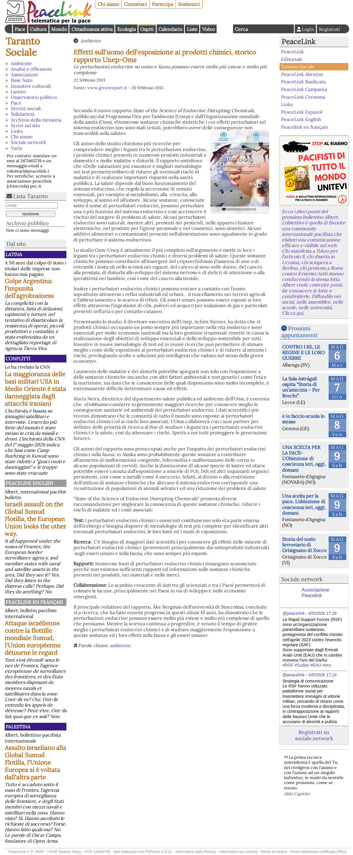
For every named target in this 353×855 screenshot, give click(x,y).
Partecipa (162, 4)
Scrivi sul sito (25, 125)
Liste (192, 29)
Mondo (59, 29)
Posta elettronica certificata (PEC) (318, 851)
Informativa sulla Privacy (195, 851)
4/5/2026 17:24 (322, 674)
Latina (14, 254)
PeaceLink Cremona (303, 97)
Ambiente (21, 63)
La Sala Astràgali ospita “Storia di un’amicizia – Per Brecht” (301, 387)
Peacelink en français (34, 602)
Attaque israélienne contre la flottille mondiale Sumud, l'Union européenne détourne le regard (33, 638)
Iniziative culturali (31, 86)
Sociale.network (28, 142)
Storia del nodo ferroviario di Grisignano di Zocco (304, 544)
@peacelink (293, 613)
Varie (16, 148)
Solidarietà (22, 114)
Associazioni (24, 74)
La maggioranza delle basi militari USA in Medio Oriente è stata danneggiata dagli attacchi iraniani (35, 388)
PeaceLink (298, 41)
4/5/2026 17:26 (322, 613)
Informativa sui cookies (239, 851)
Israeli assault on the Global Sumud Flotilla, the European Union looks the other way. (35, 519)
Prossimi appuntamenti (299, 332)
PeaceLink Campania (304, 89)
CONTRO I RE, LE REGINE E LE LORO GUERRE (303, 352)
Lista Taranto (30, 196)
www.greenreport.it (107, 87)
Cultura (38, 29)
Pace (20, 29)
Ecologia (126, 29)
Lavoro (18, 92)
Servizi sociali (26, 108)
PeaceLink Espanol (301, 112)
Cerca (241, 29)
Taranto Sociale (23, 46)
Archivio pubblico (27, 223)
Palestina (18, 727)
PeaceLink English (29, 483)
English (225, 28)
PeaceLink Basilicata (303, 81)
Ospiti (147, 29)
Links (17, 131)
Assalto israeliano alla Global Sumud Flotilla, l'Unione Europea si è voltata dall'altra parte (35, 762)
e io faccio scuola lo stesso (303, 419)
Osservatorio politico (34, 97)
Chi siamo (108, 4)
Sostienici (189, 4)
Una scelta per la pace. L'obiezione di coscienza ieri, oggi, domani (304, 504)
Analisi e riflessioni (31, 69)
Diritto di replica (274, 851)
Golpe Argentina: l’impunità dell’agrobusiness (29, 288)
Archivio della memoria (36, 120)
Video (208, 29)
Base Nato (21, 80)
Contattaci (135, 4)
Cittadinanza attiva (92, 29)
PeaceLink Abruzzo (302, 74)
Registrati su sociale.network (314, 735)
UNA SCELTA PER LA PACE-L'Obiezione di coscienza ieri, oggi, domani (304, 458)
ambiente (120, 645)
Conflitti (18, 359)
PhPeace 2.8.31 (158, 851)
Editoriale (291, 59)
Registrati (329, 29)
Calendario (170, 29)
